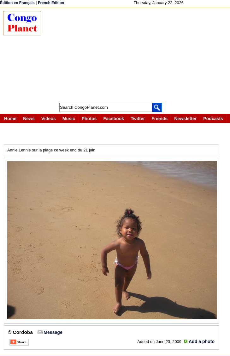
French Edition (51, 3)
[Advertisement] (138, 55)
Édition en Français (17, 3)
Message (53, 332)
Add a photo (202, 341)
